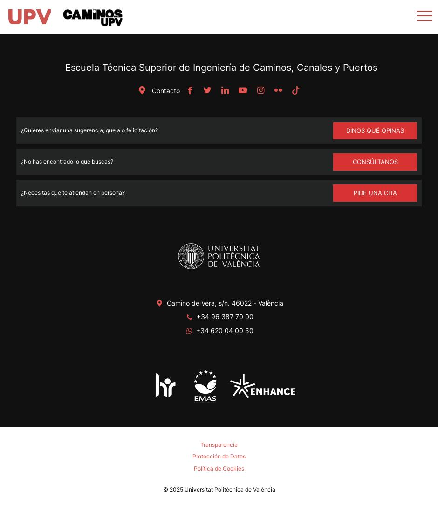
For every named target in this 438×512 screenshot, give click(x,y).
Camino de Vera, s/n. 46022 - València (225, 303)
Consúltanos (375, 161)
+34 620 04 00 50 (224, 331)
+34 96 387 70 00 (225, 317)
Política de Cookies (219, 468)
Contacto (157, 91)
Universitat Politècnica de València (230, 489)
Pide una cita (375, 193)
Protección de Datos (219, 456)
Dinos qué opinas (375, 130)
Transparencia (219, 444)
